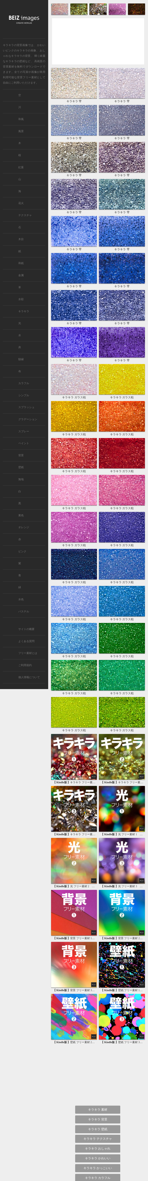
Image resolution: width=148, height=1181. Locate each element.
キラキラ (23, 311)
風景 (21, 131)
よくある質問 (26, 641)
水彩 (21, 299)
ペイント (23, 443)
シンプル (23, 395)
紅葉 (21, 167)
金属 (21, 275)
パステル (23, 611)
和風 (21, 119)
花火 (21, 203)
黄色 (21, 515)
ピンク (22, 551)
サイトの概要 (26, 629)
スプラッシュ (26, 407)
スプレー (23, 431)
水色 (21, 599)
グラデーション (27, 419)
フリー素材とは (27, 653)
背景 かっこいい (98, 895)
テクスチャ (25, 215)
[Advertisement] (98, 44)
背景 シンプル (97, 865)
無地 (21, 479)
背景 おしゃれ (97, 875)
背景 (21, 455)
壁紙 (21, 467)
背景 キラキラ (97, 904)
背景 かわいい (97, 885)
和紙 (21, 263)
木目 (21, 239)
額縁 (21, 359)
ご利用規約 (25, 665)
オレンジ (23, 527)
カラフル (23, 383)
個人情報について (29, 677)
